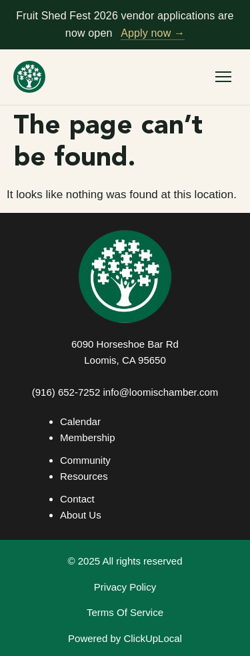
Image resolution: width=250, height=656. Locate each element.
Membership (87, 437)
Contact (77, 499)
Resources (84, 476)
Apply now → (153, 33)
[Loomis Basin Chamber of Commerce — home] (29, 77)
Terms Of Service (125, 612)
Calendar (80, 421)
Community (85, 460)
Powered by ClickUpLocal (125, 638)
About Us (80, 515)
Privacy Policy (125, 587)
